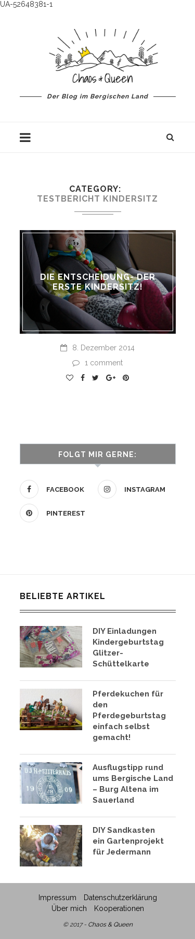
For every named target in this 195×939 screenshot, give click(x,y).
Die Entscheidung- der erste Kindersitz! (97, 282)
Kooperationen (119, 908)
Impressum (57, 897)
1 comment (97, 363)
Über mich (69, 908)
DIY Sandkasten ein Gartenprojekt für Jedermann (128, 841)
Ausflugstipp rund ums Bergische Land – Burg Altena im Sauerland (133, 784)
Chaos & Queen (110, 924)
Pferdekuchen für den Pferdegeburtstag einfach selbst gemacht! (129, 715)
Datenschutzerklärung (120, 897)
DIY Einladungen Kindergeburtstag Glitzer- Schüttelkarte (128, 647)
